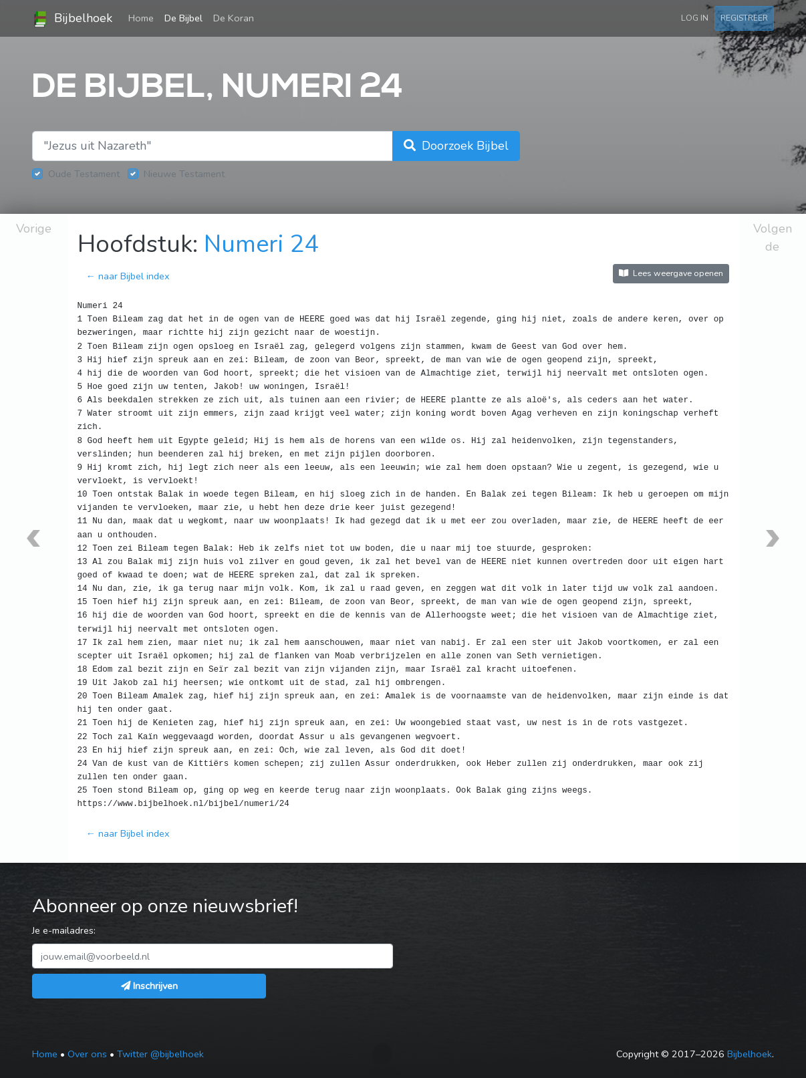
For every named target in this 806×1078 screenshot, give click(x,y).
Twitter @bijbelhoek (160, 1054)
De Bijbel (183, 18)
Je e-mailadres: (64, 930)
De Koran (233, 18)
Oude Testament (84, 173)
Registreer (744, 17)
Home (143, 17)
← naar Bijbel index (128, 276)
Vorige (33, 229)
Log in (694, 17)
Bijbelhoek (72, 18)
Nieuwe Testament (184, 173)
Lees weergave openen (671, 273)
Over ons (87, 1054)
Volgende (772, 238)
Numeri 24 (261, 244)
